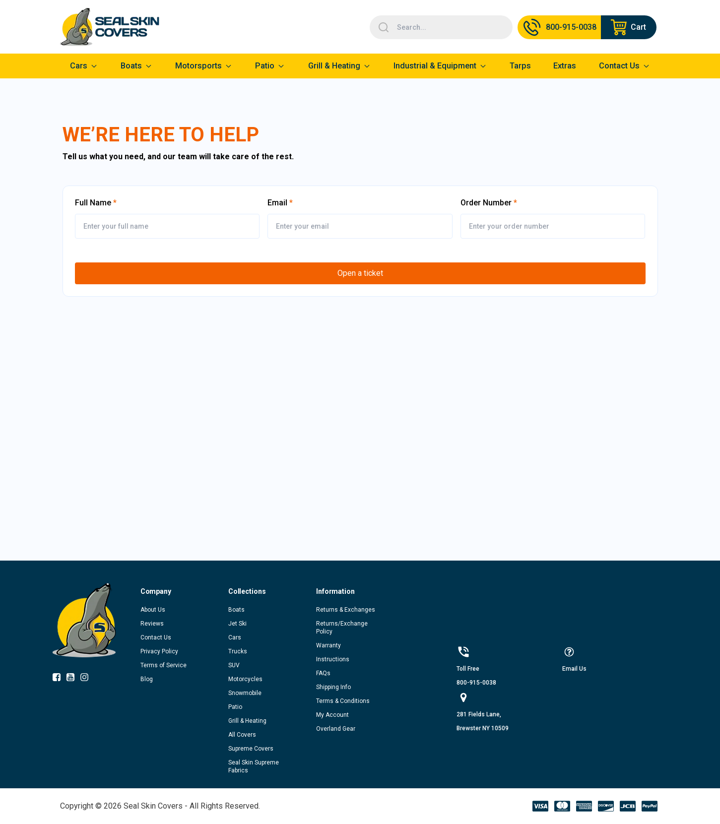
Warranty (328, 645)
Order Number (486, 202)
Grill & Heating (334, 65)
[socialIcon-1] (73, 679)
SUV (234, 665)
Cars (234, 637)
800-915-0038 (476, 682)
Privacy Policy (159, 651)
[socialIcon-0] (59, 679)
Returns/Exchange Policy (342, 627)
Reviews (152, 623)
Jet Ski (237, 623)
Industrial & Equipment (434, 65)
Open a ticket (360, 273)
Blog (146, 679)
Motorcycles (245, 679)
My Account (332, 714)
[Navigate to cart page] (628, 27)
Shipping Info (333, 687)
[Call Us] (559, 27)
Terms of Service (163, 665)
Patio (264, 65)
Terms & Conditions (343, 700)
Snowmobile (245, 693)
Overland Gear (335, 728)
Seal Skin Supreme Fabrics (253, 766)
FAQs (323, 673)
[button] (184, 591)
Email (277, 202)
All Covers (242, 734)
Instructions (332, 659)
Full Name (93, 202)
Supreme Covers (250, 748)
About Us (152, 609)
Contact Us (155, 637)
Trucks (237, 651)
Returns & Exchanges (345, 609)
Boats (236, 609)
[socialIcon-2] (87, 679)
